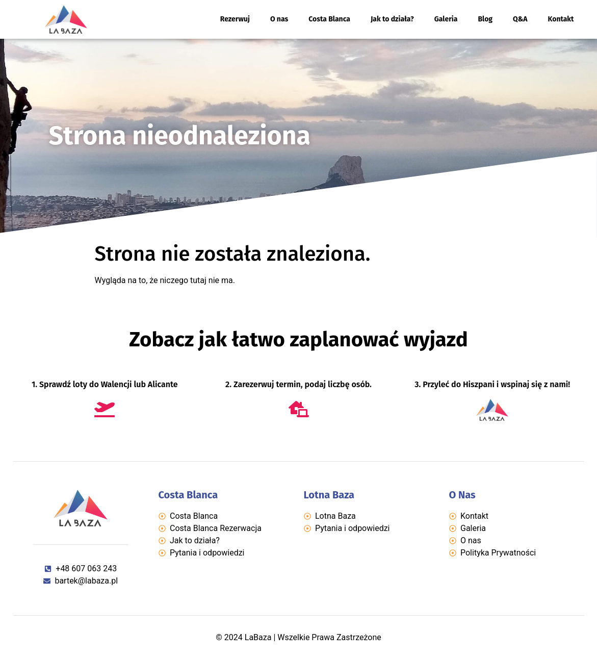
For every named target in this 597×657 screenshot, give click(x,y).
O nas (279, 19)
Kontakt (561, 19)
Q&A (520, 19)
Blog (485, 19)
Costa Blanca (329, 19)
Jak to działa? (392, 19)
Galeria (446, 19)
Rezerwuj (235, 19)
